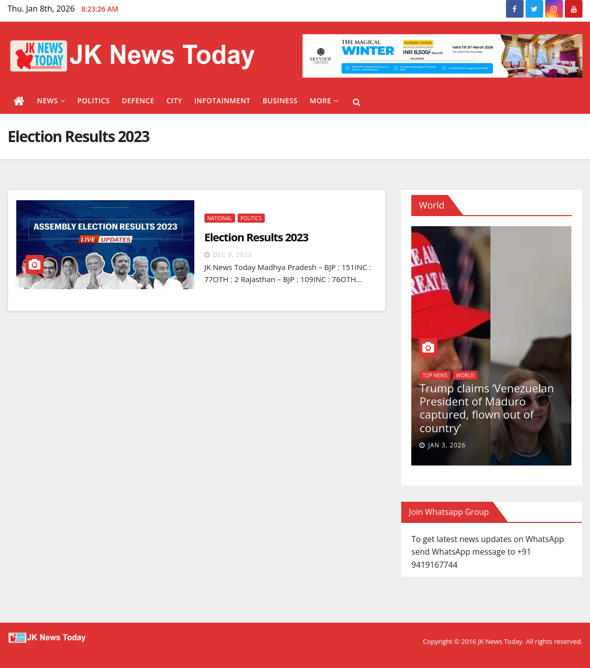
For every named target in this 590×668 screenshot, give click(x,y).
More (324, 100)
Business (280, 100)
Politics (94, 100)
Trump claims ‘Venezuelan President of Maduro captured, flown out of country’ (486, 407)
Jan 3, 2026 (447, 445)
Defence (138, 100)
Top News (435, 375)
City (174, 100)
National (219, 218)
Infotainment (222, 100)
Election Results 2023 (256, 236)
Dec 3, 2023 (232, 254)
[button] (356, 101)
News (51, 100)
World (465, 375)
